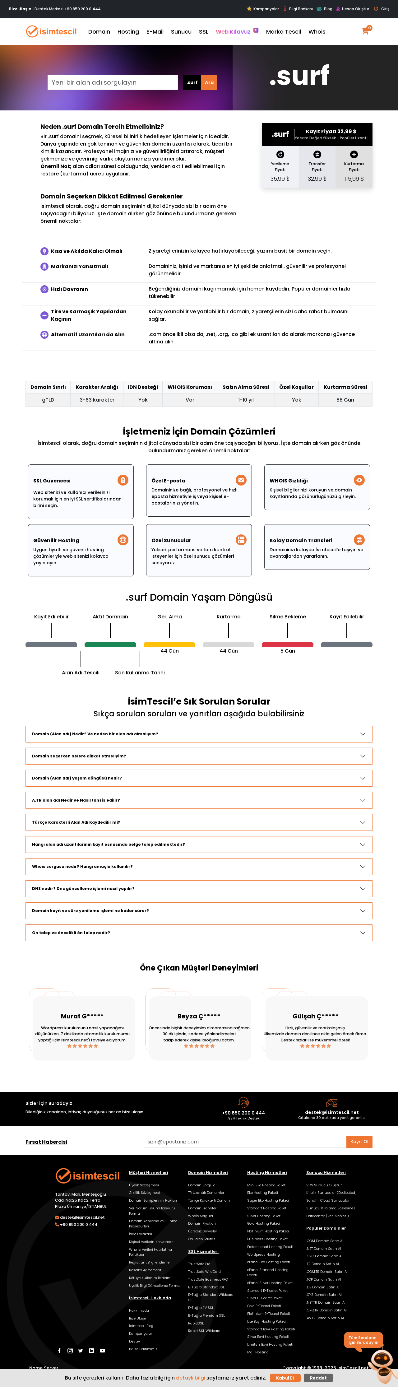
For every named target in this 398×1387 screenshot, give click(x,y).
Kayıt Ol (359, 1141)
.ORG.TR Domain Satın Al (326, 1310)
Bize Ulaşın (138, 1318)
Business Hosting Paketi (268, 1238)
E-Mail (155, 31)
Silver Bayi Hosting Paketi (268, 1336)
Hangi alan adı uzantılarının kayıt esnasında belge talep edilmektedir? (108, 844)
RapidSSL (196, 1323)
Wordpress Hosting (263, 1254)
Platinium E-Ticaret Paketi (268, 1313)
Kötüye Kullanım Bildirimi (150, 1277)
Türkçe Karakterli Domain (209, 1200)
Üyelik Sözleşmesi (144, 1185)
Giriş (381, 9)
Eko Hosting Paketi (262, 1192)
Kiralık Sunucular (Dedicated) (331, 1192)
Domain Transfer (202, 1208)
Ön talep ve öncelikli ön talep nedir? (71, 932)
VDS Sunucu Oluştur (324, 1185)
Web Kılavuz (237, 31)
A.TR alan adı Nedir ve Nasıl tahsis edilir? (76, 800)
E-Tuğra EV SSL (201, 1307)
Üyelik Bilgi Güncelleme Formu (154, 1285)
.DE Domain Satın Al (323, 1287)
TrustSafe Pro (199, 1263)
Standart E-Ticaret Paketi (268, 1290)
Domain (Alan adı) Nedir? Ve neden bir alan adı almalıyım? (95, 734)
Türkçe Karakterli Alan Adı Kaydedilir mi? (76, 822)
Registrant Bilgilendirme (149, 1262)
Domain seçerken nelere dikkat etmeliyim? (79, 756)
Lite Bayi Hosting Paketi (266, 1321)
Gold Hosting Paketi (263, 1223)
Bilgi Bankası (298, 9)
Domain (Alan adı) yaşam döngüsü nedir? (77, 778)
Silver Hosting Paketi (264, 1215)
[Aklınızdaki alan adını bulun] (245, 1142)
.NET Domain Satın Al (323, 1248)
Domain (99, 31)
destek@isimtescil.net (332, 1112)
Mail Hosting (258, 1352)
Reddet (318, 1378)
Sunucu (181, 31)
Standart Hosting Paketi (267, 1208)
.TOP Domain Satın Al (323, 1279)
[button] (382, 1364)
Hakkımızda (139, 1310)
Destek (135, 1341)
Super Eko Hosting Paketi (268, 1200)
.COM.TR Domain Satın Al (327, 1271)
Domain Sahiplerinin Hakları (153, 1200)
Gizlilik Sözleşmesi (144, 1192)
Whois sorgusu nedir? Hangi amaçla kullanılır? (82, 866)
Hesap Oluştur (352, 9)
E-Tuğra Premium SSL (206, 1315)
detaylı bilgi (190, 1377)
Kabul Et (285, 1378)
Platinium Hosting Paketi (268, 1231)
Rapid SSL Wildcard (204, 1330)
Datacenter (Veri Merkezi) (327, 1215)
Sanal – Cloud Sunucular (327, 1200)
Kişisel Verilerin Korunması (151, 1241)
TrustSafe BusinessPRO (208, 1279)
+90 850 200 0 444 (82, 9)
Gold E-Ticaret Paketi (264, 1305)
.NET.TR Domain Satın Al (325, 1302)
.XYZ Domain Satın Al (324, 1294)
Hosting (128, 31)
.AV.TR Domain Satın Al (325, 1317)
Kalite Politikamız (143, 1349)
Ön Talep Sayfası (202, 1238)
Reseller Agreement (145, 1270)
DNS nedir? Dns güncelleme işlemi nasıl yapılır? (83, 888)
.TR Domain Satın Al (322, 1263)
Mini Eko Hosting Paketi (266, 1185)
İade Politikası (140, 1233)
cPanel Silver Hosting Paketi (270, 1282)
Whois (317, 31)
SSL (203, 31)
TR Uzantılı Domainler (206, 1192)
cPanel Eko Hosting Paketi (268, 1261)
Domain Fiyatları (202, 1223)
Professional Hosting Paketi (270, 1246)
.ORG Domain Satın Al (324, 1256)
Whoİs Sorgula (200, 1215)
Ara (209, 82)
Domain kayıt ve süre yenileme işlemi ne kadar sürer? (90, 910)
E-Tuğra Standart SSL (206, 1287)
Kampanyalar (263, 9)
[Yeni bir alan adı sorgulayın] (113, 82)
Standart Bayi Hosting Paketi (271, 1329)
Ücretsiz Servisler (202, 1231)
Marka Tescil (283, 31)
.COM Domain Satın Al (324, 1240)
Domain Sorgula (201, 1185)
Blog (324, 9)
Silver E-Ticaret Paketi (265, 1298)
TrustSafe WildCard (204, 1271)
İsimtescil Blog (141, 1325)
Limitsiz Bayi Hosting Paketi (270, 1344)
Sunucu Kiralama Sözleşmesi (331, 1208)
